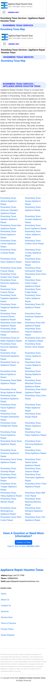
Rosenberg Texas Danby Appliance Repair (33, 262)
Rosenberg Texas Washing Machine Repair (33, 502)
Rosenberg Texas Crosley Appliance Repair (33, 253)
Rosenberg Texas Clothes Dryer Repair (34, 242)
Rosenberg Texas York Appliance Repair (35, 518)
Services (5, 611)
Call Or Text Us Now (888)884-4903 (23, 546)
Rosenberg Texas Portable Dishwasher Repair (9, 417)
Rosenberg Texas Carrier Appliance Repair (8, 243)
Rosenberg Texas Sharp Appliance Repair (35, 451)
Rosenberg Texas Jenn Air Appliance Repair (35, 339)
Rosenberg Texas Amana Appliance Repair (33, 201)
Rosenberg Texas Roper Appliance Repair (35, 433)
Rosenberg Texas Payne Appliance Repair (8, 407)
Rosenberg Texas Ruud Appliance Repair (11, 442)
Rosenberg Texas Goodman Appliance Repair (34, 316)
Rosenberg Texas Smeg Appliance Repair (11, 460)
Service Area (6, 617)
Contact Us (6, 605)
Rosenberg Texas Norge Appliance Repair (11, 391)
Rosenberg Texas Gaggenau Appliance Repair (9, 307)
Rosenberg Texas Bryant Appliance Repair (8, 234)
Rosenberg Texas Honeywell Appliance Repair (9, 331)
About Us (5, 599)
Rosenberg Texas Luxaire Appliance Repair (33, 365)
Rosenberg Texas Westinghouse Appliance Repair (8, 511)
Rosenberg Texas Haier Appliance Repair (11, 324)
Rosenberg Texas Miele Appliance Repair (11, 381)
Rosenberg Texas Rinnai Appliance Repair (8, 435)
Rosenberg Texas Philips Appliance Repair (33, 407)
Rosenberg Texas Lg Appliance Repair (9, 363)
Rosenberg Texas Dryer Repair (35, 275)
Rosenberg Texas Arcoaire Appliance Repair (33, 219)
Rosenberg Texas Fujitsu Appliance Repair (33, 298)
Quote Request (7, 635)
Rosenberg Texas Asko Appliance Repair (10, 227)
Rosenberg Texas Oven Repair (35, 397)
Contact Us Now (23, 542)
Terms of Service (8, 623)
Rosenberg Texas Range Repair (33, 415)
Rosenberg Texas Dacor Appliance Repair (11, 260)
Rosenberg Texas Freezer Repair (8, 290)
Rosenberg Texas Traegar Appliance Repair (8, 487)
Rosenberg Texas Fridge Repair (33, 290)
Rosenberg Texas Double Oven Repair (9, 275)
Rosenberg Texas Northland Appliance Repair (9, 398)
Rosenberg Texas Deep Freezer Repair (11, 269)
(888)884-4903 (13, 12)
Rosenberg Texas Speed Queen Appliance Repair (33, 462)
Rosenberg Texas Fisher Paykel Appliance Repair (33, 283)
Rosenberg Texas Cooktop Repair (8, 251)
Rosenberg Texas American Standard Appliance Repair (9, 210)
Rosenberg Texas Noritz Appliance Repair (36, 391)
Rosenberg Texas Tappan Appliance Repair (8, 477)
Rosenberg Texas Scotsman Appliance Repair (9, 453)
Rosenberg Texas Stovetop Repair (8, 470)
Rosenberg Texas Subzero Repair (33, 470)
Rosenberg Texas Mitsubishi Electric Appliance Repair (33, 383)
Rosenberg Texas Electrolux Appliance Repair (9, 283)
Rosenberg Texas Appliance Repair (33, 208)
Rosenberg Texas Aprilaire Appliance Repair (8, 219)
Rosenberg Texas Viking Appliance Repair (11, 494)
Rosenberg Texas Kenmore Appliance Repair (9, 347)
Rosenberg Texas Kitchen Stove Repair (34, 345)
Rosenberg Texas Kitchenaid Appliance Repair (9, 356)
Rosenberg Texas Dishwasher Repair (33, 269)
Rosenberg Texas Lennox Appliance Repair (33, 356)
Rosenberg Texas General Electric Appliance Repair (8, 316)
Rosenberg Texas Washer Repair (8, 500)
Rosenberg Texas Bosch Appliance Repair (36, 227)
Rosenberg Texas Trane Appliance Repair (36, 485)
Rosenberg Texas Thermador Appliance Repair (34, 477)
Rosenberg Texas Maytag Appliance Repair (33, 374)
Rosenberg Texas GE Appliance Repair (34, 305)
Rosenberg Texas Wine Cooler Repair (10, 518)
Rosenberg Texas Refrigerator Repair (9, 424)
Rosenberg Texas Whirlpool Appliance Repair (34, 511)
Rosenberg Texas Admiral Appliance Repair (8, 201)
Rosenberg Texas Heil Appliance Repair (35, 324)
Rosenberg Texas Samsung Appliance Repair (34, 444)
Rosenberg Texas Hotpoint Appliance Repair (33, 331)
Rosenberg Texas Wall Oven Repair (35, 494)
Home (3, 594)
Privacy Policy (7, 629)
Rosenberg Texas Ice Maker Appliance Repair (11, 339)
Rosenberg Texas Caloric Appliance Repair (33, 234)
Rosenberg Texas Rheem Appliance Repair (33, 426)
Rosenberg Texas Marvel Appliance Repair (8, 374)
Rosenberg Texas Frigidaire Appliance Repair (9, 298)
